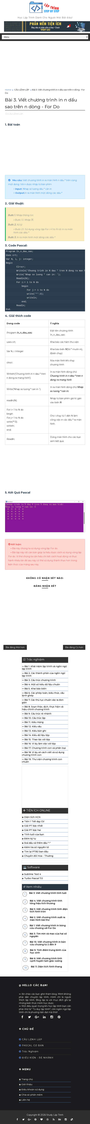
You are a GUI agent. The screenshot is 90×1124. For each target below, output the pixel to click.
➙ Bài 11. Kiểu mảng (32, 723)
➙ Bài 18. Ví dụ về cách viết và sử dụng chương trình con (43, 754)
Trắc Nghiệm (30, 1052)
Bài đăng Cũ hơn (74, 648)
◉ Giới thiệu (25, 1085)
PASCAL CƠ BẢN (33, 1046)
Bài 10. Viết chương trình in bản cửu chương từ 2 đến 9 (48, 944)
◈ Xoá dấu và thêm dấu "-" (36, 844)
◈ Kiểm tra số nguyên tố (35, 848)
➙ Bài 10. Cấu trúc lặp (33, 719)
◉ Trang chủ (26, 1080)
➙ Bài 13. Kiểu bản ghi (34, 732)
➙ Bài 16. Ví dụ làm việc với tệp (39, 745)
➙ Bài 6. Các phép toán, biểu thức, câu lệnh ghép (43, 695)
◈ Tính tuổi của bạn (33, 835)
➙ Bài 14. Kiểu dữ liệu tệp (36, 736)
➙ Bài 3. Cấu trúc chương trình (39, 681)
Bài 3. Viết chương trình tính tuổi (47, 894)
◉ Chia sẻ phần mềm (31, 1095)
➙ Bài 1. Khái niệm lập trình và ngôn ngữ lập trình (44, 668)
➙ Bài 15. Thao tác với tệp (36, 740)
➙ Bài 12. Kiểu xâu (31, 727)
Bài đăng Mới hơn (15, 648)
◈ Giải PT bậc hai (31, 831)
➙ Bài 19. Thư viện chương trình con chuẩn (42, 761)
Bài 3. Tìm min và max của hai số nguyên (48, 936)
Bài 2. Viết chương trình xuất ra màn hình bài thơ (47, 919)
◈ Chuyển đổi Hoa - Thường (37, 857)
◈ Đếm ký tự (29, 839)
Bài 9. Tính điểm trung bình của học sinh (48, 952)
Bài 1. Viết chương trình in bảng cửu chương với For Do (48, 928)
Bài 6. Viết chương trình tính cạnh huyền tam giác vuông (46, 961)
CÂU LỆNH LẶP (21, 89)
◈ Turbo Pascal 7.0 (32, 879)
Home (8, 89)
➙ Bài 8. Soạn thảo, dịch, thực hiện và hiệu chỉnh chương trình (42, 709)
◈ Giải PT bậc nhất (32, 826)
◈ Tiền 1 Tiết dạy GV (33, 822)
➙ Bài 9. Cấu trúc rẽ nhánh (36, 714)
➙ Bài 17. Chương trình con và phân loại (44, 749)
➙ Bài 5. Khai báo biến (34, 689)
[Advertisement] (44, 65)
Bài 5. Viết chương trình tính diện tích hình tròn (49, 911)
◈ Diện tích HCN (31, 818)
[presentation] (32, 219)
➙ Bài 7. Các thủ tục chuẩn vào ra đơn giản (42, 702)
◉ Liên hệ (24, 1101)
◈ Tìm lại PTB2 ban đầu (35, 852)
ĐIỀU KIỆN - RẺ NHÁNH (37, 1058)
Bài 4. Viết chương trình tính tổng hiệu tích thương (46, 903)
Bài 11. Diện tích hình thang (46, 967)
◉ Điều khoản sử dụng (31, 1090)
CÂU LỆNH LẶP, (15, 113)
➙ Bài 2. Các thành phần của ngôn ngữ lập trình (43, 675)
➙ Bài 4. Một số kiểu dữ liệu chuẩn (41, 685)
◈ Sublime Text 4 (31, 875)
